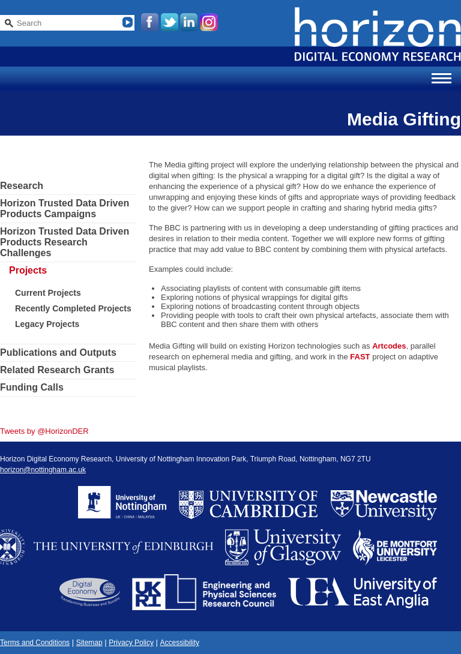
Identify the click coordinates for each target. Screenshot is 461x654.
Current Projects (48, 293)
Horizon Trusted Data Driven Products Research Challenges (64, 242)
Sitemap (89, 642)
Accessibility (179, 642)
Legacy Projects (47, 324)
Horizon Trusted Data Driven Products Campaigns (64, 208)
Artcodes (389, 345)
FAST (360, 356)
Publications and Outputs (58, 352)
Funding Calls (32, 387)
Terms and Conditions (35, 642)
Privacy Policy (131, 642)
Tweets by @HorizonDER (44, 431)
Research (21, 186)
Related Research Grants (57, 370)
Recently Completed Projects (73, 308)
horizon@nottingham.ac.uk (43, 470)
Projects (28, 270)
